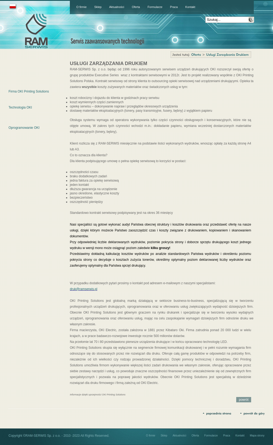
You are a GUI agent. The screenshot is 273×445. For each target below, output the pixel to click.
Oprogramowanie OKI (24, 128)
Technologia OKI (20, 107)
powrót (243, 400)
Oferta (136, 7)
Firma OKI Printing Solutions (29, 91)
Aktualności (116, 7)
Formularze (155, 7)
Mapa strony (257, 435)
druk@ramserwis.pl (83, 289)
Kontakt (190, 7)
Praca (174, 7)
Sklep (98, 7)
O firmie (81, 7)
